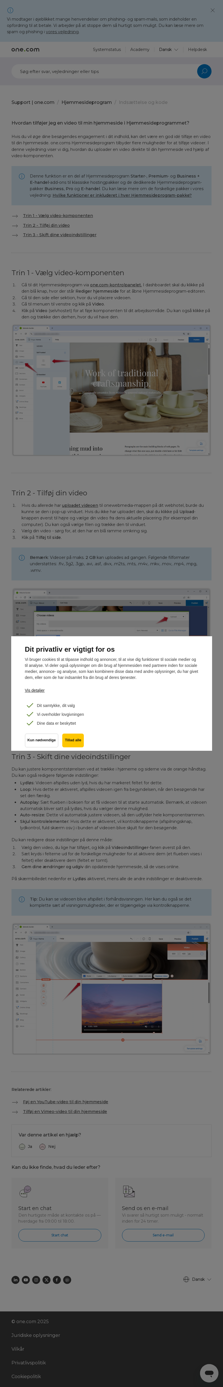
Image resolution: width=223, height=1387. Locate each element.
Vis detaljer (35, 690)
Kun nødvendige (42, 741)
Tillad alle (73, 741)
